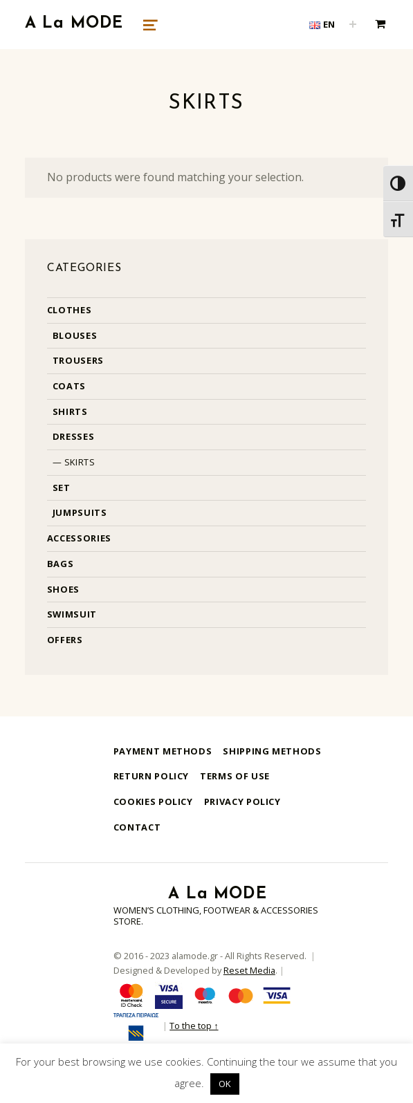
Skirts (79, 462)
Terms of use (235, 776)
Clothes (69, 310)
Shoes (63, 589)
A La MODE (74, 24)
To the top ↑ (193, 1025)
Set (62, 487)
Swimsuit (72, 614)
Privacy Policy (242, 801)
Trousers (78, 360)
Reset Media (249, 970)
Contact (136, 827)
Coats (69, 386)
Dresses (73, 436)
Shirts (70, 411)
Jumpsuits (80, 512)
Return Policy (151, 776)
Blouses (75, 335)
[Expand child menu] (353, 24)
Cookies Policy (153, 801)
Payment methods (162, 751)
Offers (65, 639)
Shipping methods (272, 751)
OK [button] (225, 1083)
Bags (60, 563)
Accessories (79, 538)
